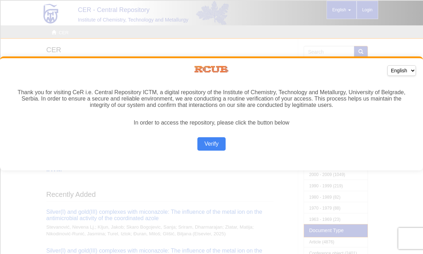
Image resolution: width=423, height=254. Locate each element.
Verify (211, 144)
